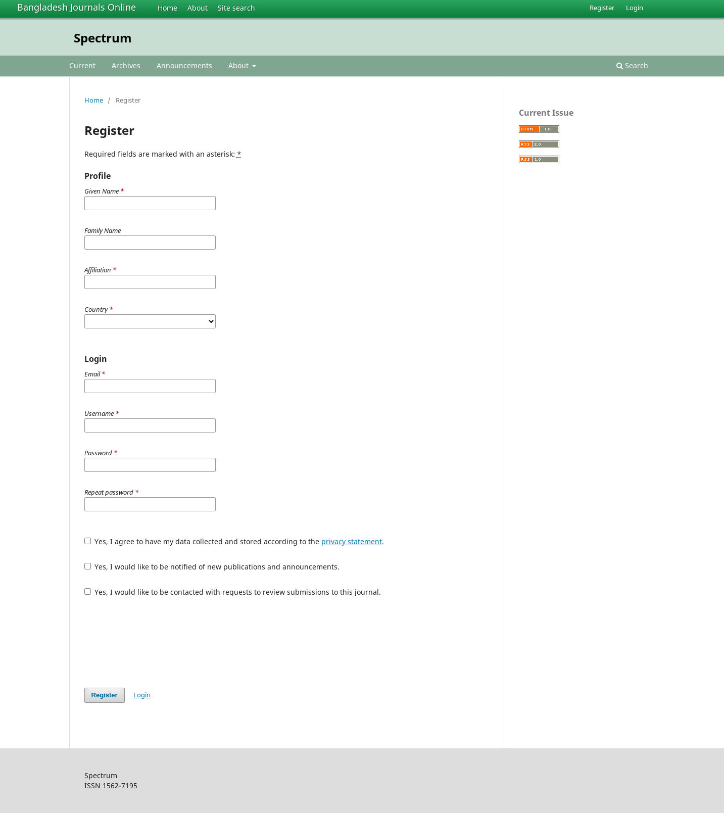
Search (632, 65)
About (197, 8)
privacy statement (351, 541)
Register (602, 7)
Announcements (184, 65)
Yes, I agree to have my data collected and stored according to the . (234, 541)
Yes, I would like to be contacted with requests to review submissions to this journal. (232, 592)
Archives (126, 65)
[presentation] (161, 642)
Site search (236, 8)
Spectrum (103, 37)
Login (634, 7)
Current (82, 65)
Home (167, 8)
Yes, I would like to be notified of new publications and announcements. (212, 566)
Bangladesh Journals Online (76, 7)
